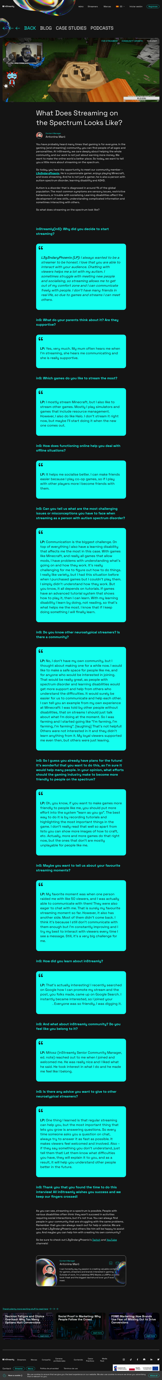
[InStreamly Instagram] (124, 1359)
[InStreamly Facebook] (137, 1359)
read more (44, 1336)
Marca (30, 1368)
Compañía (46, 1360)
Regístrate (153, 6)
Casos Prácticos (90, 1359)
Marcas (107, 6)
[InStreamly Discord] (144, 1359)
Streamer (19, 1368)
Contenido (78, 1360)
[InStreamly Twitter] (158, 1359)
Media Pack (103, 1359)
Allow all (154, 1375)
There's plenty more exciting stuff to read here (30, 1309)
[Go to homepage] (37, 6)
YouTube (112, 1239)
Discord (46, 1003)
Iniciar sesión (136, 6)
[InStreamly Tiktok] (131, 1359)
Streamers (93, 6)
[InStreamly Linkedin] (151, 1359)
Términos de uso (71, 1368)
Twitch (96, 1239)
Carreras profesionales (59, 1359)
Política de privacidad (49, 1368)
